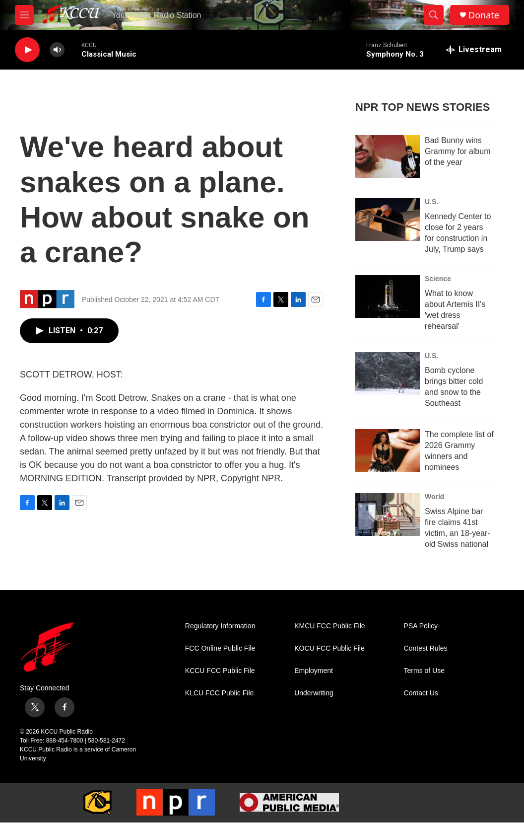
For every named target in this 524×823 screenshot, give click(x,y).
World (434, 497)
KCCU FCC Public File (220, 670)
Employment (313, 670)
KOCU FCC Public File (329, 648)
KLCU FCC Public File (219, 693)
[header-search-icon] (434, 15)
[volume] (57, 50)
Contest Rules (426, 648)
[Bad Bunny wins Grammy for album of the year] (387, 156)
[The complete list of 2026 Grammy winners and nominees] (387, 450)
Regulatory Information (220, 626)
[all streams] (474, 50)
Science (438, 279)
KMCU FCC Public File (329, 626)
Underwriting (313, 693)
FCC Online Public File (220, 648)
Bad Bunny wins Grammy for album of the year (457, 151)
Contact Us (421, 693)
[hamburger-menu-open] (24, 15)
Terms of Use (424, 670)
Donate (483, 15)
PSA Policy (421, 626)
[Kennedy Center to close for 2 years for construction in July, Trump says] (387, 219)
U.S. (431, 202)
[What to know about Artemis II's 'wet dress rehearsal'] (387, 296)
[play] (27, 50)
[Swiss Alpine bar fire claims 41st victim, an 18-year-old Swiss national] (387, 514)
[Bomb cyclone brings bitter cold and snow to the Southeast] (387, 373)
